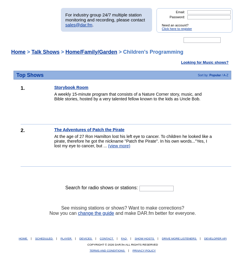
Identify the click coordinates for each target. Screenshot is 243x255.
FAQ (124, 238)
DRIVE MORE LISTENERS (179, 238)
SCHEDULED (44, 238)
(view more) (119, 145)
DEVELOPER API (215, 238)
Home (18, 52)
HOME (23, 238)
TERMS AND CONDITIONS (108, 250)
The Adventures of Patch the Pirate (89, 129)
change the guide (96, 213)
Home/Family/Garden (91, 52)
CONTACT (107, 238)
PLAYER (66, 238)
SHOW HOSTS (145, 238)
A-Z (225, 75)
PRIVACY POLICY (144, 250)
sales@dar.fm (78, 24)
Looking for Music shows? (204, 62)
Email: (180, 12)
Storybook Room (71, 87)
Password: (177, 17)
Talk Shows (45, 52)
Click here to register (177, 29)
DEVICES (86, 238)
